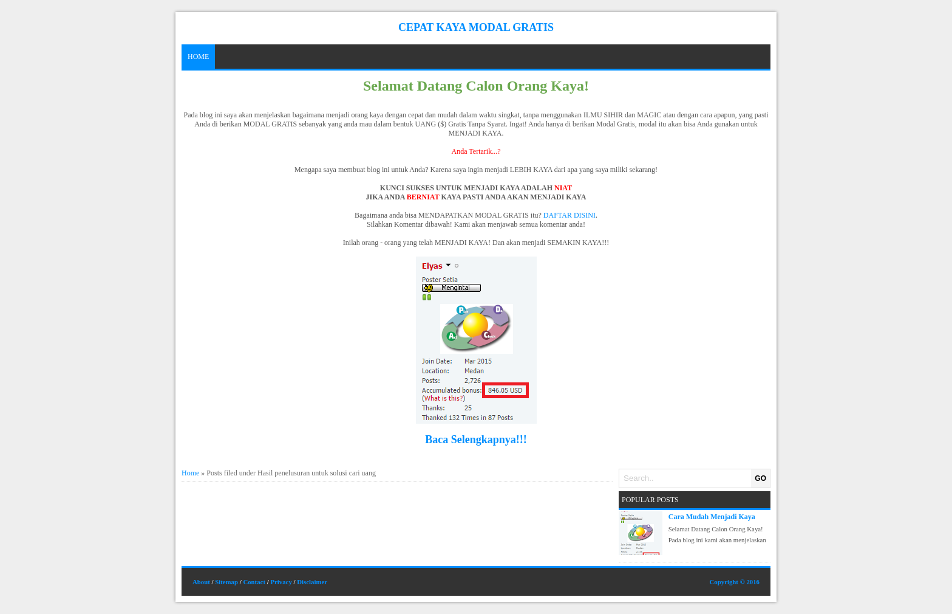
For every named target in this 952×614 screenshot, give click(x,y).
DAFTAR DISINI (569, 215)
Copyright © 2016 (735, 581)
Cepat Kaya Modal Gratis (476, 27)
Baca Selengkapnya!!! (476, 439)
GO (760, 478)
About (201, 581)
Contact (254, 581)
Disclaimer (312, 581)
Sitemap (226, 581)
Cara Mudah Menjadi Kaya (711, 516)
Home (198, 56)
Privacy (280, 581)
